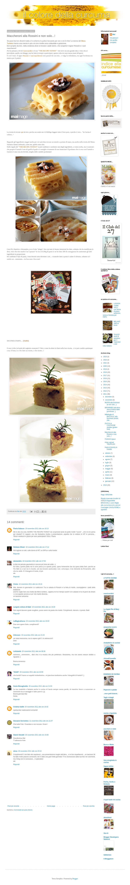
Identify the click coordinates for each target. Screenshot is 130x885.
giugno (107, 466)
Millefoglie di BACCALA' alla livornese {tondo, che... (112, 417)
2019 (105, 369)
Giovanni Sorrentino (21, 721)
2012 (105, 391)
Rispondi (16, 540)
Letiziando (17, 651)
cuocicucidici (109, 593)
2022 (105, 360)
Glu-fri (106, 833)
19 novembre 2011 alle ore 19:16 (30, 584)
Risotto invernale (107, 498)
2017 (105, 375)
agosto (107, 459)
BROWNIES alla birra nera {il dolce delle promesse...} (112, 409)
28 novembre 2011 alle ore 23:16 (30, 751)
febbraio (108, 478)
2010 (105, 485)
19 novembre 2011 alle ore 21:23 (33, 635)
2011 (105, 394)
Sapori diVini (108, 766)
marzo (107, 475)
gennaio (108, 481)
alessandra (17, 561)
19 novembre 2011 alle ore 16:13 (37, 529)
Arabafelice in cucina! (112, 643)
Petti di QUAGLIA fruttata (111, 448)
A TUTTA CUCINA (110, 578)
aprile (107, 472)
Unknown (16, 635)
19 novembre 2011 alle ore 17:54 (34, 561)
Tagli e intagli (109, 697)
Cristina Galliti (18, 707)
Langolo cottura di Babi (22, 607)
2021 (105, 363)
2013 (105, 388)
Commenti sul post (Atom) (23, 810)
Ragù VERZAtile (106, 495)
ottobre (108, 453)
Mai (113, 34)
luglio (107, 463)
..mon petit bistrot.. (111, 694)
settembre (109, 456)
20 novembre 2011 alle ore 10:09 (31, 672)
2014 (105, 385)
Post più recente (13, 806)
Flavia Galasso (18, 529)
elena (15, 751)
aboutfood (107, 817)
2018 (105, 372)
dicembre (108, 397)
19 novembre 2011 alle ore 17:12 (37, 547)
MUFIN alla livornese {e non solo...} (112, 403)
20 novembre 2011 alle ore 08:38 (33, 651)
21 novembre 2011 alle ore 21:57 (41, 721)
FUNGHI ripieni (110, 439)
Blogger (75, 879)
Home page (51, 806)
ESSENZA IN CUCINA (112, 674)
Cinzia (15, 584)
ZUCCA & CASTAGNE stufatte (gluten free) (111, 426)
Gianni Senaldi (18, 735)
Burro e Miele (109, 745)
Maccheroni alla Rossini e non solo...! (110, 434)
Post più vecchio (89, 806)
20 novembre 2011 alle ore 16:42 (36, 707)
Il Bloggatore (108, 859)
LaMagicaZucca (19, 621)
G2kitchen (107, 855)
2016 (105, 378)
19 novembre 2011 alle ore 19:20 (43, 607)
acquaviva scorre (110, 627)
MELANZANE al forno (117, 323)
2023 (105, 357)
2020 (105, 366)
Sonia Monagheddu (20, 686)
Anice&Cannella (110, 658)
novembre (109, 400)
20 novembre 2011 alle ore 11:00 (40, 686)
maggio (108, 469)
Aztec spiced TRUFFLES (110, 443)
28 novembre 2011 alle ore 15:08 (36, 735)
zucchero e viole (110, 729)
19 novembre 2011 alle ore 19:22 (37, 621)
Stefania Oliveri (19, 547)
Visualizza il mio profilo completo (114, 40)
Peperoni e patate (110, 690)
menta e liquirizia (110, 713)
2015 (105, 381)
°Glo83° (16, 672)
